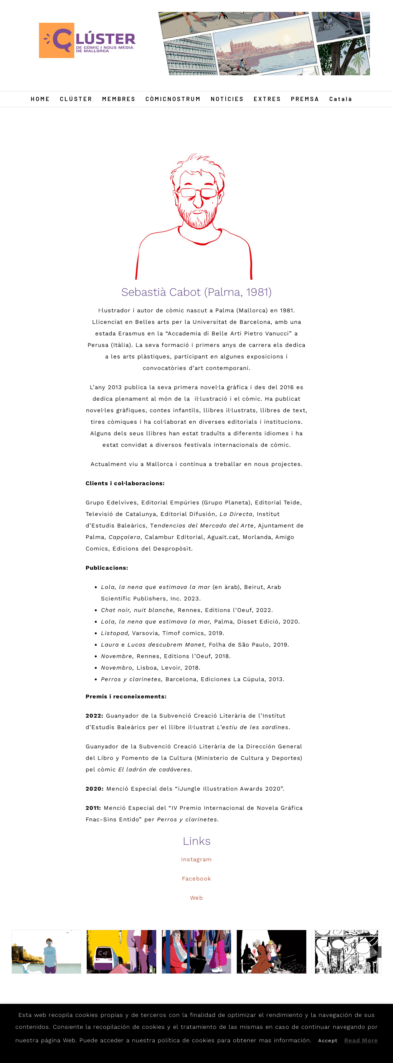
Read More (361, 1040)
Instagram (196, 859)
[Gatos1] (271, 952)
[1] (46, 952)
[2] (121, 952)
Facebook (196, 878)
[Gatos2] (346, 952)
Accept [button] (327, 1040)
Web (196, 897)
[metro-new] (196, 952)
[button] (17, 952)
